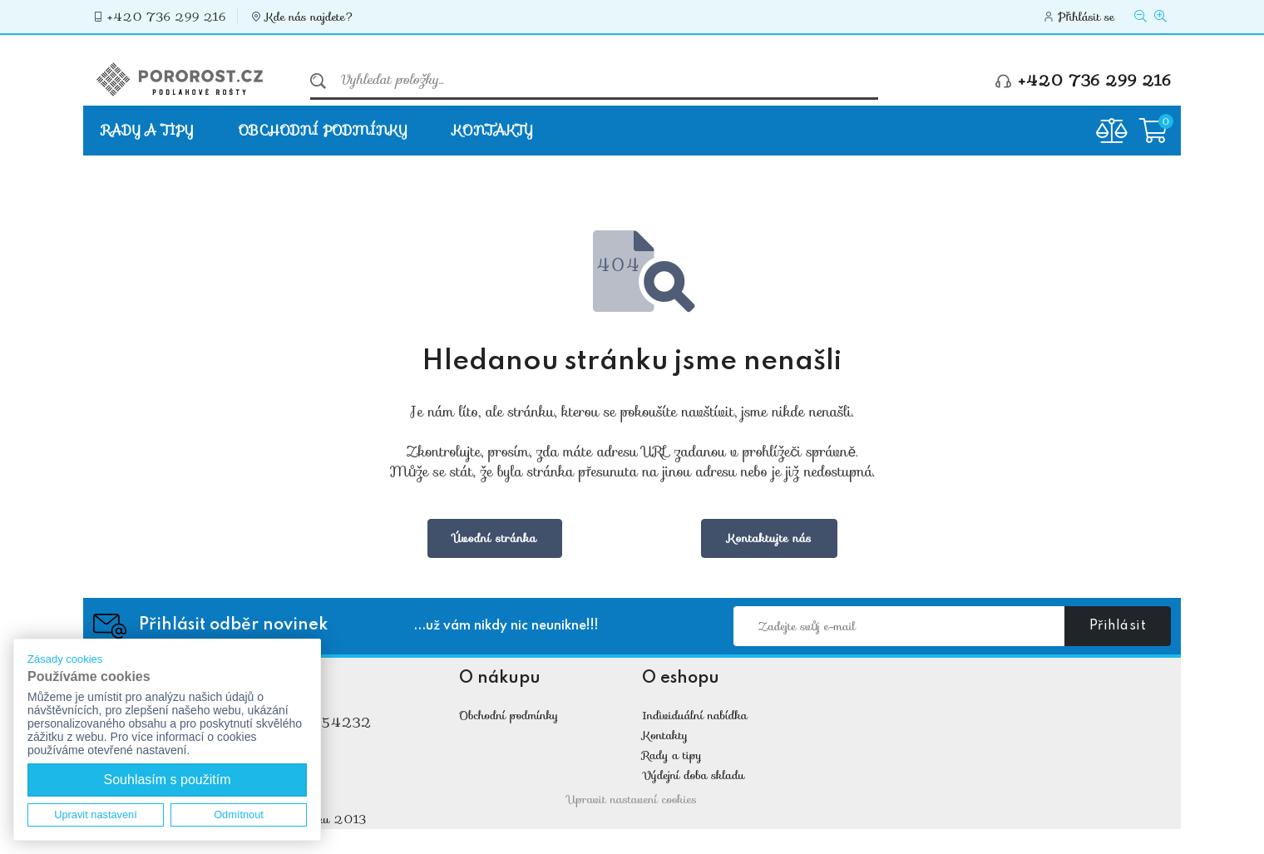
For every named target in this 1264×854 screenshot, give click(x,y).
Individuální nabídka (695, 715)
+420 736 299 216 (166, 16)
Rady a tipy (147, 130)
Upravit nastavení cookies (632, 799)
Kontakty (492, 130)
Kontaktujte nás (769, 538)
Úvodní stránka (495, 538)
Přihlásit (1118, 626)
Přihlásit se (1086, 16)
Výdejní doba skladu (693, 775)
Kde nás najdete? (310, 16)
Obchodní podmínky (323, 130)
